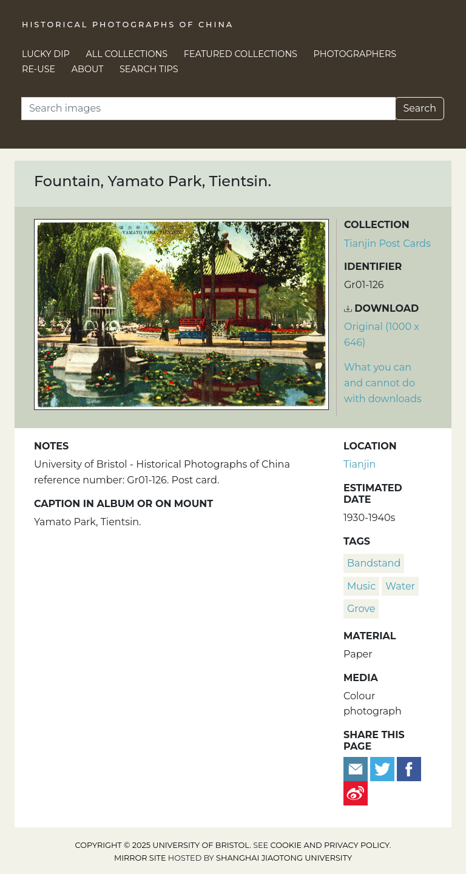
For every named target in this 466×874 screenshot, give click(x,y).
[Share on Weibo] (355, 793)
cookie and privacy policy (330, 845)
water (400, 586)
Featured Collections (240, 54)
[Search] (208, 108)
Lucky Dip (46, 54)
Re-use (38, 69)
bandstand (373, 563)
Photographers (355, 54)
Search (419, 108)
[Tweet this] (383, 769)
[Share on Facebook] (409, 769)
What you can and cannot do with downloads (383, 382)
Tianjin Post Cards (387, 243)
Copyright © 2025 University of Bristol (162, 845)
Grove (361, 608)
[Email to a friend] (356, 769)
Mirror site (140, 857)
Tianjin (359, 464)
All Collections (127, 54)
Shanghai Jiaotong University (284, 857)
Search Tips (149, 69)
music (361, 586)
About (88, 69)
